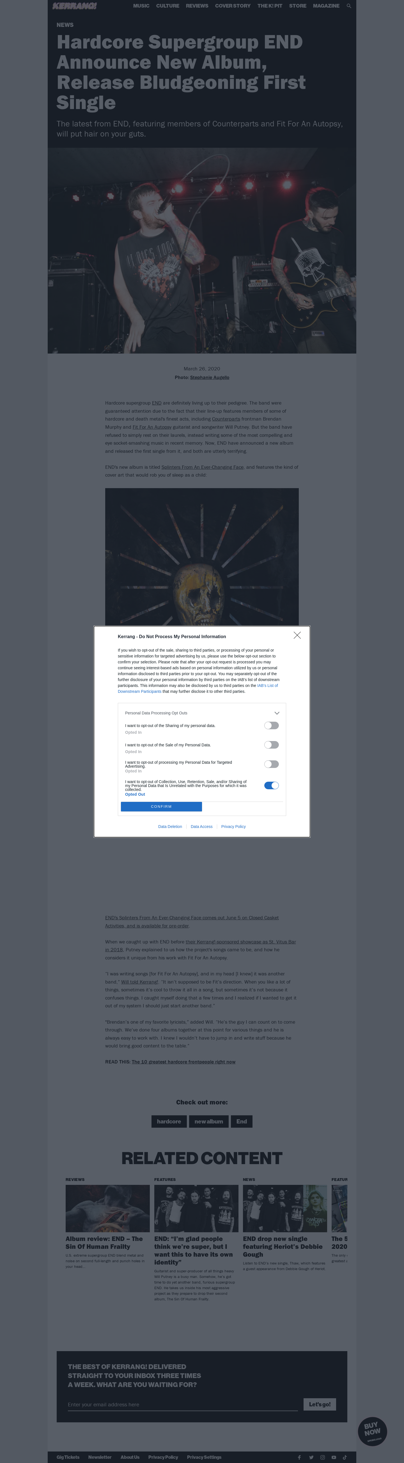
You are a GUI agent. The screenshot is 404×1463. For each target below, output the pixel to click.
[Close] (299, 637)
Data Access (202, 826)
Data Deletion (170, 826)
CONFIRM (161, 806)
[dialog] (202, 731)
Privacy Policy (233, 826)
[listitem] (202, 713)
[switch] (271, 725)
